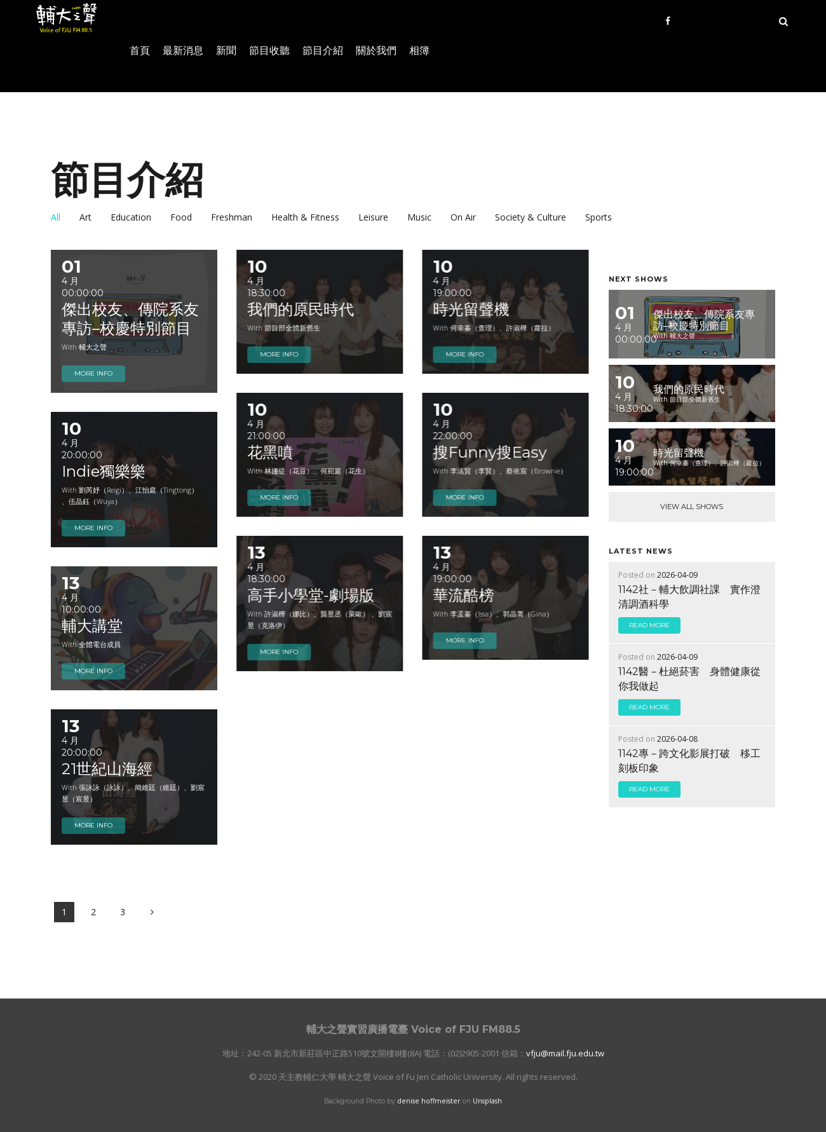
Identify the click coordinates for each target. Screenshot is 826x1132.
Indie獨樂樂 (104, 471)
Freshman (231, 217)
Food (181, 217)
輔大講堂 (92, 626)
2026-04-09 (677, 574)
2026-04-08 (677, 738)
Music (419, 217)
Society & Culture (530, 217)
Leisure (373, 217)
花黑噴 (270, 452)
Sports (598, 217)
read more (649, 625)
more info (93, 373)
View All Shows (691, 506)
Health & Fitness (305, 217)
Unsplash (487, 1100)
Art (85, 217)
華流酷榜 (463, 595)
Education (131, 217)
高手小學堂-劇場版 (310, 595)
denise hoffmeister (429, 1100)
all (55, 217)
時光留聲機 (471, 309)
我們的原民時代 (300, 309)
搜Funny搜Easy (489, 452)
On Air (463, 217)
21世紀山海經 (107, 769)
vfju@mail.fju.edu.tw (565, 1053)
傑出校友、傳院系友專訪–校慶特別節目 (130, 319)
